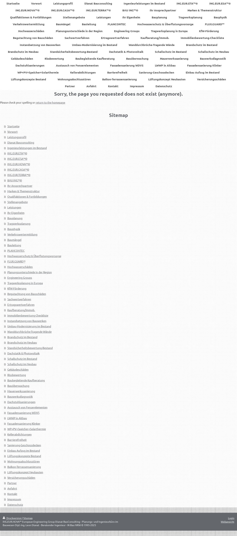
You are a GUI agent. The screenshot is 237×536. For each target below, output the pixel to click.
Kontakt (12, 493)
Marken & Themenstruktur (23, 191)
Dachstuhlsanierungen (21, 402)
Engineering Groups (19, 277)
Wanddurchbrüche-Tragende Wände (29, 331)
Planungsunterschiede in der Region (29, 272)
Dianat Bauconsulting (20, 142)
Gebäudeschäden (18, 369)
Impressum (14, 499)
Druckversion (12, 518)
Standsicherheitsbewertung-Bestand (30, 348)
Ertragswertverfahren (21, 304)
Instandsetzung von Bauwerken (26, 321)
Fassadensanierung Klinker (23, 423)
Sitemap (28, 518)
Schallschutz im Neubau (22, 364)
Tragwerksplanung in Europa (25, 283)
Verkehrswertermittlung (22, 234)
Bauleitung (14, 245)
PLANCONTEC (16, 250)
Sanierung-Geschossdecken (24, 445)
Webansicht (227, 521)
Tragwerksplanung (18, 223)
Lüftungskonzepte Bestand (24, 456)
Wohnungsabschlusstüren (23, 461)
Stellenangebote (17, 202)
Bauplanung (14, 218)
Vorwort (12, 131)
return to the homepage (50, 102)
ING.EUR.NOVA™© (18, 164)
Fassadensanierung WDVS (23, 412)
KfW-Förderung (16, 288)
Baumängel (14, 239)
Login (231, 518)
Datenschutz (15, 504)
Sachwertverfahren (19, 299)
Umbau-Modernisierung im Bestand (29, 326)
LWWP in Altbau (17, 418)
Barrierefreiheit (17, 439)
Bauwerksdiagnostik (20, 396)
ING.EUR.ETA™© (17, 153)
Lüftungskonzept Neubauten (25, 472)
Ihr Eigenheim (15, 212)
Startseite (13, 126)
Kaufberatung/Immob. (21, 310)
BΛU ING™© (14, 180)
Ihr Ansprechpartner (19, 185)
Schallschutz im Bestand (22, 358)
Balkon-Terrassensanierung (24, 466)
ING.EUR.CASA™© (18, 169)
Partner (12, 483)
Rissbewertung (16, 375)
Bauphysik (13, 229)
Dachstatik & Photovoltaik (23, 353)
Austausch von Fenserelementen (27, 407)
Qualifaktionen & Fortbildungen (27, 196)
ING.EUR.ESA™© (17, 158)
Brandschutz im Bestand (22, 337)
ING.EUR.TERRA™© (18, 175)
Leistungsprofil (16, 137)
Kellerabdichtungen (19, 434)
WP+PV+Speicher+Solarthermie (26, 429)
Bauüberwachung (18, 385)
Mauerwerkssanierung (21, 391)
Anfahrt (12, 488)
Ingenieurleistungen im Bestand (27, 148)
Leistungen (14, 207)
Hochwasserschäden (20, 266)
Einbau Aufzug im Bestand (23, 450)
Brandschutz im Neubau (22, 342)
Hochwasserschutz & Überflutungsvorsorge (34, 256)
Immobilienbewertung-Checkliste (27, 315)
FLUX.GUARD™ (16, 261)
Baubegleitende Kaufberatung (26, 380)
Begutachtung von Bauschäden (26, 293)
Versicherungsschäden (21, 477)
